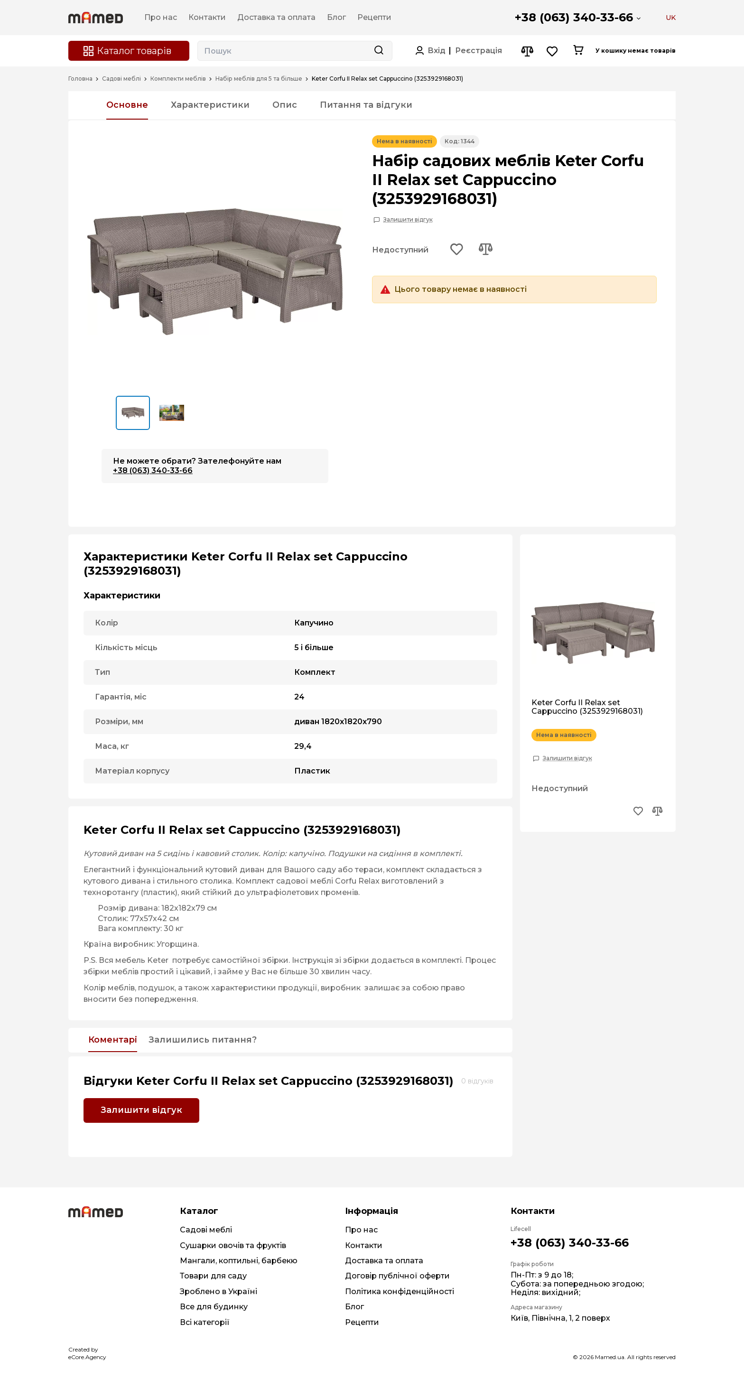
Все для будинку (214, 1306)
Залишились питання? (203, 1040)
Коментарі (112, 1040)
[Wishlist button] (552, 51)
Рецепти (362, 1322)
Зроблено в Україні (218, 1291)
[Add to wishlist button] (456, 250)
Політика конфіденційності (399, 1291)
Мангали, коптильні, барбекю (239, 1260)
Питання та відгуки (366, 105)
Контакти (363, 1245)
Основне (127, 105)
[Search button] (378, 50)
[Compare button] (527, 51)
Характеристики (210, 105)
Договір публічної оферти (397, 1275)
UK (671, 17)
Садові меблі (121, 78)
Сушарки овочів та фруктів (233, 1245)
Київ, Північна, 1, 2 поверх (560, 1318)
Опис (284, 105)
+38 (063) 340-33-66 (574, 17)
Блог (354, 1306)
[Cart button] (578, 50)
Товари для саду (213, 1275)
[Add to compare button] (485, 250)
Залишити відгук (408, 219)
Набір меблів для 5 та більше (258, 78)
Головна (80, 78)
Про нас (361, 1229)
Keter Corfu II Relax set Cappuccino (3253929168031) (587, 707)
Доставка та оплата (384, 1260)
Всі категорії (205, 1322)
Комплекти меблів (178, 78)
